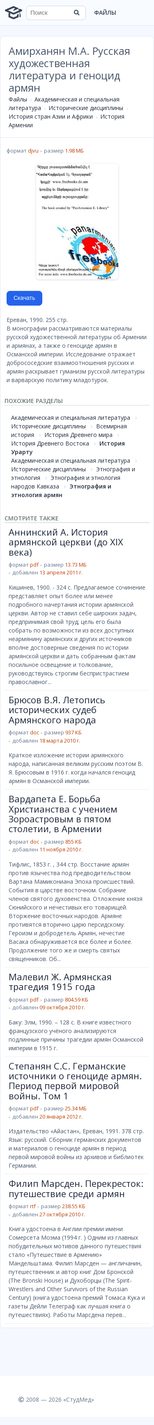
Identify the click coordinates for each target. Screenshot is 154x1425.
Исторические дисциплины (85, 108)
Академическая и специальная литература (70, 417)
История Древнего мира (78, 435)
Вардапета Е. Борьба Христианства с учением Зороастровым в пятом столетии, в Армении (63, 813)
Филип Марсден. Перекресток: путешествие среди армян (76, 1188)
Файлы (105, 12)
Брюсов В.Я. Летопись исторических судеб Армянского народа (57, 709)
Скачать (24, 298)
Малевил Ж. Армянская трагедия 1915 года (60, 981)
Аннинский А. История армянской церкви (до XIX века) (66, 542)
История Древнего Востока (50, 443)
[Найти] (77, 12)
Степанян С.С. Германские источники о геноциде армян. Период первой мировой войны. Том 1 (75, 1081)
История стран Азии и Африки (51, 116)
